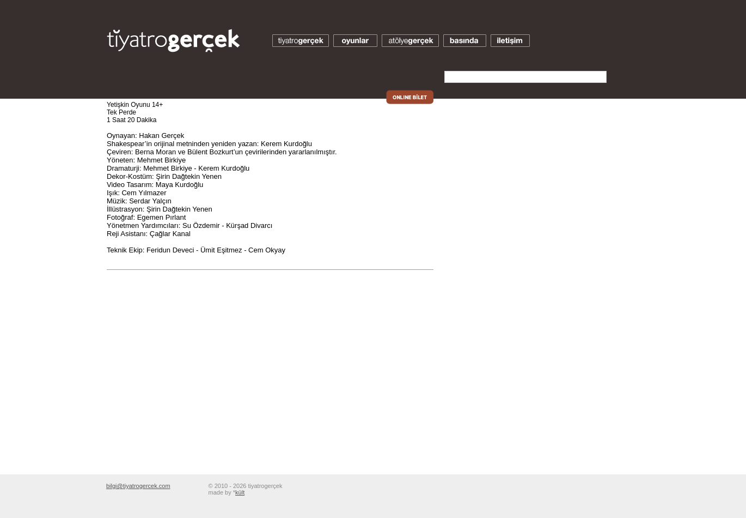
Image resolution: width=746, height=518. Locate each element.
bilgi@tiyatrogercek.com (138, 486)
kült (239, 492)
